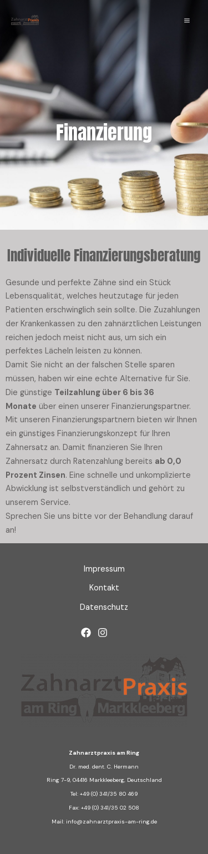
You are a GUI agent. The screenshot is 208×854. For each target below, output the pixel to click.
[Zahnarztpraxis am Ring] (25, 20)
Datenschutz (104, 607)
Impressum (104, 569)
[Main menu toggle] (187, 21)
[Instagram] (103, 633)
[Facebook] (86, 633)
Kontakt (104, 588)
